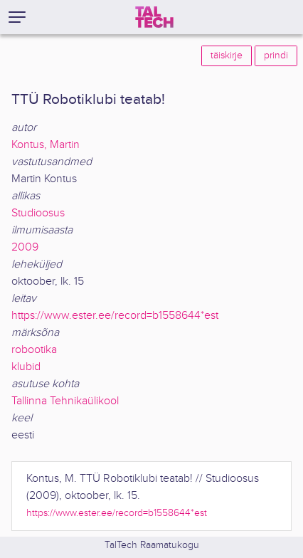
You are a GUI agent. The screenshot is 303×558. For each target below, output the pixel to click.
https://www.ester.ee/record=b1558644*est (114, 315)
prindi (276, 55)
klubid (26, 367)
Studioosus (38, 213)
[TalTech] (154, 17)
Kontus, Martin (45, 145)
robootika (34, 350)
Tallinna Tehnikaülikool (65, 401)
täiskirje (227, 55)
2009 (24, 247)
